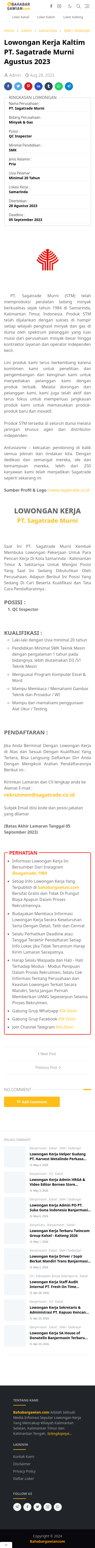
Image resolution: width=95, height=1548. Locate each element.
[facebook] (51, 6)
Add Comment (32, 1101)
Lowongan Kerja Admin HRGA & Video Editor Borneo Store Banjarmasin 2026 (57, 1184)
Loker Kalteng (73, 17)
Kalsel (53, 1148)
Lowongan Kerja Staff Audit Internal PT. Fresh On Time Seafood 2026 (54, 1286)
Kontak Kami (23, 1456)
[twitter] (37, 1507)
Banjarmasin (39, 1148)
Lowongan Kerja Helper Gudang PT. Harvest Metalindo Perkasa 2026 (58, 1159)
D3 (51, 1174)
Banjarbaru (38, 1225)
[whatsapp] (58, 1507)
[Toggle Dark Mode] (70, 6)
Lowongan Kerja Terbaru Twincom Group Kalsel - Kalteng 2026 (60, 1233)
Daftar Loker (23, 1478)
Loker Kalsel (20, 17)
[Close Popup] (6, 1545)
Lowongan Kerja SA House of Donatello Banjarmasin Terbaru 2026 (57, 1338)
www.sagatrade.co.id (70, 490)
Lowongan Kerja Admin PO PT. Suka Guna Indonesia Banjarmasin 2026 (60, 1210)
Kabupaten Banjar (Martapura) (57, 1276)
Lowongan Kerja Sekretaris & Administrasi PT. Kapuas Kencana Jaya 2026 (59, 1312)
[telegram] (17, 1507)
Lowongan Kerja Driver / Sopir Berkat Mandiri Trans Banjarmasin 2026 (60, 1261)
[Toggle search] (78, 6)
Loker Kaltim (46, 17)
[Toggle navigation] (87, 6)
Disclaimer (22, 1463)
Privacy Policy (24, 1471)
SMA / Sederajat (70, 1148)
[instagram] (59, 6)
